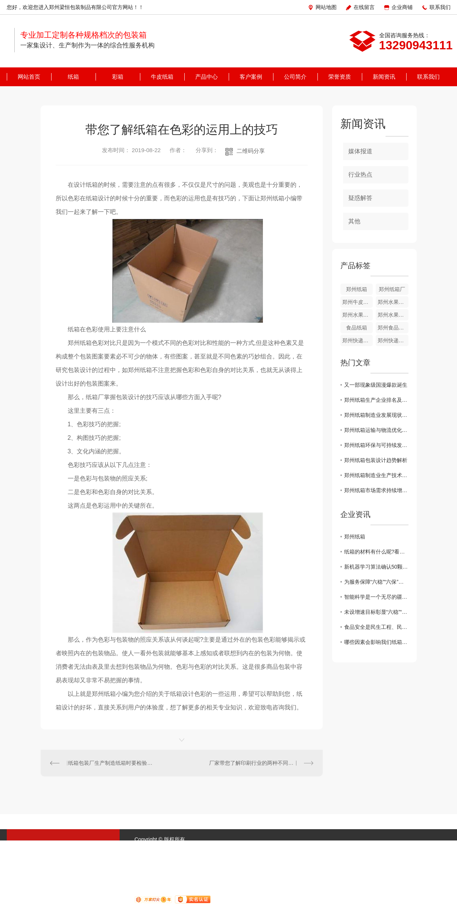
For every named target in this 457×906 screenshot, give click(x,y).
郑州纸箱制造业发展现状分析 (376, 415)
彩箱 (117, 76)
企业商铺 (402, 7)
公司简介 (295, 76)
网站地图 (326, 7)
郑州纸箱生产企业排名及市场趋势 (376, 400)
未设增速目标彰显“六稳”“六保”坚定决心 (376, 612)
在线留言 (364, 7)
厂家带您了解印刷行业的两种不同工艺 (254, 763)
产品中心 (206, 76)
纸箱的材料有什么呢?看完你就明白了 (376, 552)
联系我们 (440, 7)
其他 (354, 221)
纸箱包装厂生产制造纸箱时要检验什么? (111, 763)
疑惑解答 (360, 198)
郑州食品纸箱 (393, 328)
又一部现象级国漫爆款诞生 (375, 385)
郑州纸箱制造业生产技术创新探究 (376, 475)
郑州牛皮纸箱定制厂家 (357, 302)
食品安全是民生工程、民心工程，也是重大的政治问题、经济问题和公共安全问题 (376, 627)
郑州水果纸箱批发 (357, 315)
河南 (310, 848)
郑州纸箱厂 (392, 289)
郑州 (323, 848)
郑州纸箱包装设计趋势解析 (375, 460)
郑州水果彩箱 (393, 302)
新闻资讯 (384, 76)
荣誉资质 (339, 76)
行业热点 (360, 174)
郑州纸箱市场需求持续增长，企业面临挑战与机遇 (376, 490)
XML (264, 848)
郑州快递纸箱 (393, 340)
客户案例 (251, 76)
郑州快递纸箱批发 (357, 340)
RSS (248, 848)
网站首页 (29, 76)
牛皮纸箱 (162, 76)
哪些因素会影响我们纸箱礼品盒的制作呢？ (376, 642)
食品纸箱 (356, 328)
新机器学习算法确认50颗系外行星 (376, 567)
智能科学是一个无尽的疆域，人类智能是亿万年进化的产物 (376, 597)
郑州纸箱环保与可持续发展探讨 (376, 445)
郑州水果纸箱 (393, 315)
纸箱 (73, 76)
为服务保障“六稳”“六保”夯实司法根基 (376, 582)
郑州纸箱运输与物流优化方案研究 (376, 430)
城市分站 (286, 848)
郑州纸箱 (356, 289)
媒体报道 (360, 151)
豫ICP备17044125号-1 (182, 848)
